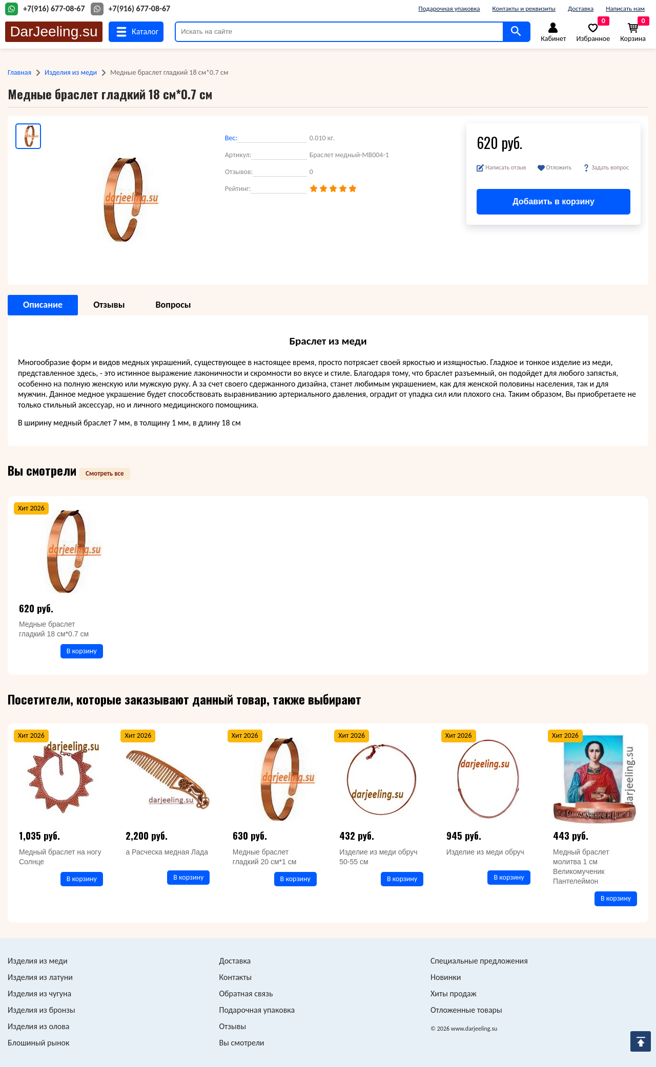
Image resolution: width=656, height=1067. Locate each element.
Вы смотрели (241, 1043)
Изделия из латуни (40, 977)
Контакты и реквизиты (524, 8)
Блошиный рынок (38, 1043)
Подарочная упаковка (449, 8)
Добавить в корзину (553, 201)
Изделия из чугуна (39, 993)
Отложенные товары (466, 1010)
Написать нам (625, 8)
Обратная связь (246, 993)
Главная (19, 72)
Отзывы (233, 1026)
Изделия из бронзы (41, 1010)
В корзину (82, 651)
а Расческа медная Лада (167, 852)
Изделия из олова (39, 1026)
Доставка (580, 8)
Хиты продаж (453, 993)
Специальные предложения (479, 961)
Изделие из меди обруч (485, 852)
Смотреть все (105, 473)
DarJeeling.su (53, 31)
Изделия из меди (71, 72)
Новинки (445, 977)
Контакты (235, 977)
